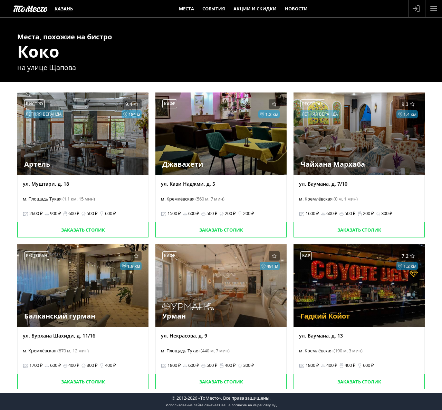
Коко (38, 51)
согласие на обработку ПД (254, 404)
